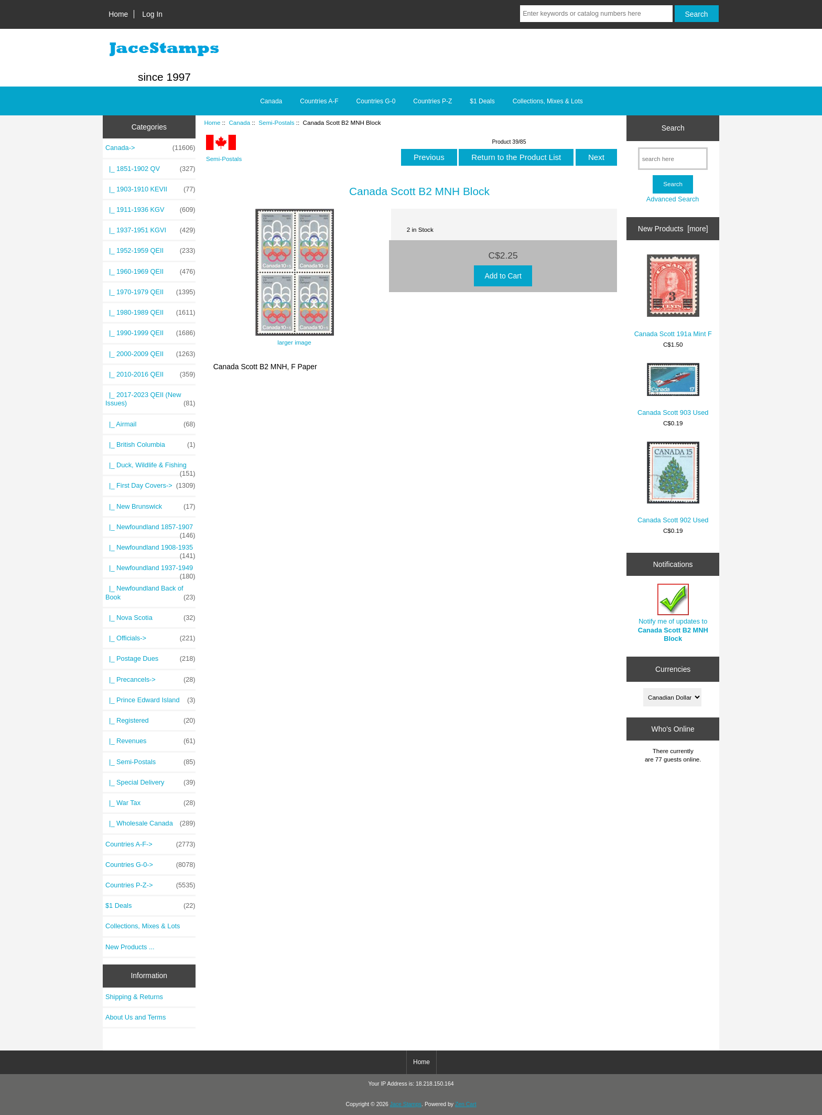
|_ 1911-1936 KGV (150, 210)
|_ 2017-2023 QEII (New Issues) (150, 399)
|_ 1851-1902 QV (150, 169)
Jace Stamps (405, 1104)
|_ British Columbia (150, 445)
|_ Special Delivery (150, 782)
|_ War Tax (150, 803)
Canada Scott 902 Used (672, 483)
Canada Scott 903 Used (672, 389)
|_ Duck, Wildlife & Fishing (150, 468)
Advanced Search (672, 199)
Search (673, 128)
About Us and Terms (135, 1017)
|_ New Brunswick (150, 506)
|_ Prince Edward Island (150, 700)
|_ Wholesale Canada (150, 823)
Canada (239, 122)
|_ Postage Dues (150, 659)
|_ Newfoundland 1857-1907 (150, 530)
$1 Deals (482, 101)
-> (150, 148)
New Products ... (130, 947)
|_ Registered (150, 720)
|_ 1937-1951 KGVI (150, 230)
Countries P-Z (432, 101)
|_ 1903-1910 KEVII (150, 189)
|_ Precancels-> (150, 680)
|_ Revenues (150, 741)
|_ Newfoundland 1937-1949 (150, 570)
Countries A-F (319, 101)
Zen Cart (466, 1104)
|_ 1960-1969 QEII (150, 271)
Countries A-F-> (150, 844)
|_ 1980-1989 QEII (150, 312)
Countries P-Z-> (150, 885)
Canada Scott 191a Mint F (673, 296)
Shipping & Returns (134, 997)
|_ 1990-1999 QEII (150, 333)
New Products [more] (673, 228)
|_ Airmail (150, 424)
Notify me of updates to (673, 613)
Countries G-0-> (150, 865)
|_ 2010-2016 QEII (150, 374)
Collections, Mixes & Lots (548, 101)
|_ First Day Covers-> (150, 485)
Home (118, 14)
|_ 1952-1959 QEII (150, 250)
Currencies (672, 668)
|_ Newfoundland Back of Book (150, 592)
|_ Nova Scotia (150, 618)
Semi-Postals (276, 122)
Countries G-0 (376, 101)
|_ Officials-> (150, 638)
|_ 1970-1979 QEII (150, 292)
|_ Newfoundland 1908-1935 (150, 550)
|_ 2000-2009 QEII (150, 354)
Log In (152, 14)
